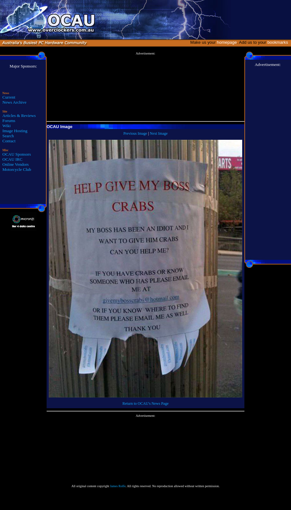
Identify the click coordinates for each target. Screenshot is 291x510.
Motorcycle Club (17, 169)
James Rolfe (118, 486)
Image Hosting (15, 130)
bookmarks (278, 42)
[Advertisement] (145, 87)
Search (8, 135)
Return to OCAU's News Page (145, 403)
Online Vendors (16, 164)
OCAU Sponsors (17, 154)
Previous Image (135, 133)
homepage (227, 42)
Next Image (159, 133)
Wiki (7, 125)
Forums (9, 120)
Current (9, 97)
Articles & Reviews (19, 115)
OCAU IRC (13, 159)
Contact (9, 141)
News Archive (15, 102)
